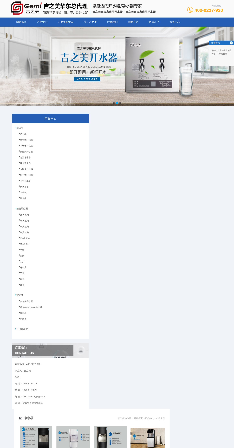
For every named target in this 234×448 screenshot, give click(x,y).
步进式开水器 (24, 154)
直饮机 (21, 195)
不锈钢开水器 (24, 148)
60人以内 (22, 229)
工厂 (20, 264)
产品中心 (42, 22)
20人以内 (22, 217)
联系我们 (112, 22)
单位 (20, 287)
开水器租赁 (22, 330)
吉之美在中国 (65, 22)
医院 (20, 258)
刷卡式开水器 (24, 177)
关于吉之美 (90, 22)
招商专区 (133, 22)
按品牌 (20, 295)
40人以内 (22, 223)
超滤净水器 (23, 160)
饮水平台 (22, 189)
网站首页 (21, 22)
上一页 (135, 339)
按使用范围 (22, 209)
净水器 (21, 316)
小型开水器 (23, 183)
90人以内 (22, 235)
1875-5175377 (105, 423)
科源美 (21, 321)
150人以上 (22, 246)
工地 (20, 276)
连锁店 (21, 270)
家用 (20, 281)
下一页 (154, 339)
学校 (20, 252)
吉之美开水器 (24, 304)
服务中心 (175, 22)
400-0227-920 (209, 10)
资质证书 (154, 22)
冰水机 (21, 200)
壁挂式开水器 (24, 142)
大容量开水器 (24, 171)
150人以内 (22, 240)
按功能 (20, 128)
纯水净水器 (23, 165)
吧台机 (21, 136)
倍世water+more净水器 (28, 310)
